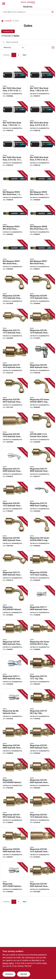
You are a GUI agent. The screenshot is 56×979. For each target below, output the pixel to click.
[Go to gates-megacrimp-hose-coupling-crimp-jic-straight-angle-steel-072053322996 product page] (41, 810)
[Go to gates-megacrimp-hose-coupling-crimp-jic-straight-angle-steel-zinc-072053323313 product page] (14, 395)
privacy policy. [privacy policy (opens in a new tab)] (8, 963)
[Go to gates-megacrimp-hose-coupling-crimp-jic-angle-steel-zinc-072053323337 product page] (41, 291)
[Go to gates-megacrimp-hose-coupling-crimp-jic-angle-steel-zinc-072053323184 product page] (14, 568)
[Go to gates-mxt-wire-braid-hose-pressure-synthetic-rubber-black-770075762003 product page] (41, 84)
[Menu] (3, 3)
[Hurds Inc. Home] (28, 3)
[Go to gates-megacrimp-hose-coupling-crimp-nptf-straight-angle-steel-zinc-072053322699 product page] (41, 845)
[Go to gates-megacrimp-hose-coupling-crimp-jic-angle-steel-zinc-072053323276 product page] (41, 464)
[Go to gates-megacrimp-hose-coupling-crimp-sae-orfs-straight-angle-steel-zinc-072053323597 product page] (41, 568)
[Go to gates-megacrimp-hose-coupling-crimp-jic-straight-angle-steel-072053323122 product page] (41, 672)
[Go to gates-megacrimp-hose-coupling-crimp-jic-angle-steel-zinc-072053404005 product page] (14, 291)
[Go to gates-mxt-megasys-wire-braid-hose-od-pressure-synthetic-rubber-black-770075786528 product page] (41, 257)
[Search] (52, 12)
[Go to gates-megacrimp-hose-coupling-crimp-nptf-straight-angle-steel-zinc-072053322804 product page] (41, 326)
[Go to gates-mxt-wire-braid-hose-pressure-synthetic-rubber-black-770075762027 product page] (14, 118)
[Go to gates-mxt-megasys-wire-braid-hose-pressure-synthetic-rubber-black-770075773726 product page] (41, 222)
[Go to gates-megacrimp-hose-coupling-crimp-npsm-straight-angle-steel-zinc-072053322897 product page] (14, 672)
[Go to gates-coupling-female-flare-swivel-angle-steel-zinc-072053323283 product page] (41, 430)
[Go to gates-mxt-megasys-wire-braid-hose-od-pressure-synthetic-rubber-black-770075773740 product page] (14, 222)
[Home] (2, 21)
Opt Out (23, 974)
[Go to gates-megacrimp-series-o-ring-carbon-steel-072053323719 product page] (41, 395)
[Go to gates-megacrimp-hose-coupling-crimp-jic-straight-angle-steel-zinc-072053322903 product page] (41, 603)
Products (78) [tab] (8, 31)
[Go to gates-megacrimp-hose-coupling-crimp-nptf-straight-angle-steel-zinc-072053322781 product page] (14, 741)
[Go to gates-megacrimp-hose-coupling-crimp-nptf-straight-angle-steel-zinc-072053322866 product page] (14, 706)
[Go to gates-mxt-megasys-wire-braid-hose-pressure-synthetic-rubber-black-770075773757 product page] (41, 188)
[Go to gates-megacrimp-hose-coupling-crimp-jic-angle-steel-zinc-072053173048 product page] (14, 464)
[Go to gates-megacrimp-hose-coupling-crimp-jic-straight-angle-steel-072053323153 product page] (14, 360)
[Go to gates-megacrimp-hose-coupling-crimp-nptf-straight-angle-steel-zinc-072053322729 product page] (41, 741)
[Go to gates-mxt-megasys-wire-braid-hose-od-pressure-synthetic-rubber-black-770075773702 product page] (14, 257)
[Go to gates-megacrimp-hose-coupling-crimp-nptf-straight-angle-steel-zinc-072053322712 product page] (14, 430)
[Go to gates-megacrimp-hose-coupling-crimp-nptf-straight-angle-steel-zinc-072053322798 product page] (14, 499)
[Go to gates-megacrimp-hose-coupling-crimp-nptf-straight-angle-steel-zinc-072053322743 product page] (41, 776)
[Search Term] (28, 12)
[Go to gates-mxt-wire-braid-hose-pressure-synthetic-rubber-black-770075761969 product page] (14, 153)
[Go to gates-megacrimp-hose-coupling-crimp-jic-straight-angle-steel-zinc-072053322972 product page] (14, 810)
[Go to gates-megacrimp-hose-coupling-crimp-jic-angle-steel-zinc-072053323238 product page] (14, 533)
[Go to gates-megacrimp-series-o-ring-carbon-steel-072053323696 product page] (41, 533)
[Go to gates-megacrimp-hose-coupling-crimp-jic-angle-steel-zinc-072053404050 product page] (14, 326)
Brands (9, 21)
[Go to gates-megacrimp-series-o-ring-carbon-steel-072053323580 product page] (41, 637)
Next (24, 55)
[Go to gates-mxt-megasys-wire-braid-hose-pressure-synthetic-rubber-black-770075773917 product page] (14, 188)
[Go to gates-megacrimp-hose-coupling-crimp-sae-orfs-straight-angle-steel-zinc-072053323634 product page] (14, 845)
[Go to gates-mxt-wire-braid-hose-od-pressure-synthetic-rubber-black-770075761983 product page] (41, 153)
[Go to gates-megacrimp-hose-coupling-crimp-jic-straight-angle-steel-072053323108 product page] (41, 706)
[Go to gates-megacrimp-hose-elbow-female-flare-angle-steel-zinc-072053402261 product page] (14, 603)
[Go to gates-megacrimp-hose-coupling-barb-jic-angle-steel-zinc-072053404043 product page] (41, 499)
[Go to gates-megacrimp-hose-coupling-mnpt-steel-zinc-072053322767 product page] (14, 776)
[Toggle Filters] (53, 47)
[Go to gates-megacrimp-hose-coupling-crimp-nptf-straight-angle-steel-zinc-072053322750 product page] (41, 879)
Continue (9, 974)
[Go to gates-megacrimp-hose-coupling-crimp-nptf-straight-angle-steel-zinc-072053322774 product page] (14, 637)
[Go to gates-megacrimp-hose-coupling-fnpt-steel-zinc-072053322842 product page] (14, 879)
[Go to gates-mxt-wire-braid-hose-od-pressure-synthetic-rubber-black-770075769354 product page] (41, 118)
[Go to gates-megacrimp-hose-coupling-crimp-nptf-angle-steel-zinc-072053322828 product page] (41, 360)
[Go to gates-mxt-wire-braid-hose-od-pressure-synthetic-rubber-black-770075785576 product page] (14, 84)
